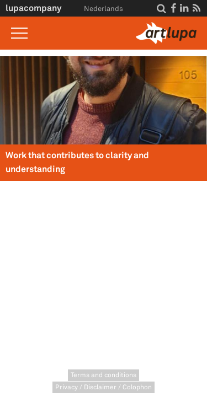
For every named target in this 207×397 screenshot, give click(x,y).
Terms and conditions (103, 375)
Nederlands (103, 8)
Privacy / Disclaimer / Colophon (103, 387)
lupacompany (33, 8)
